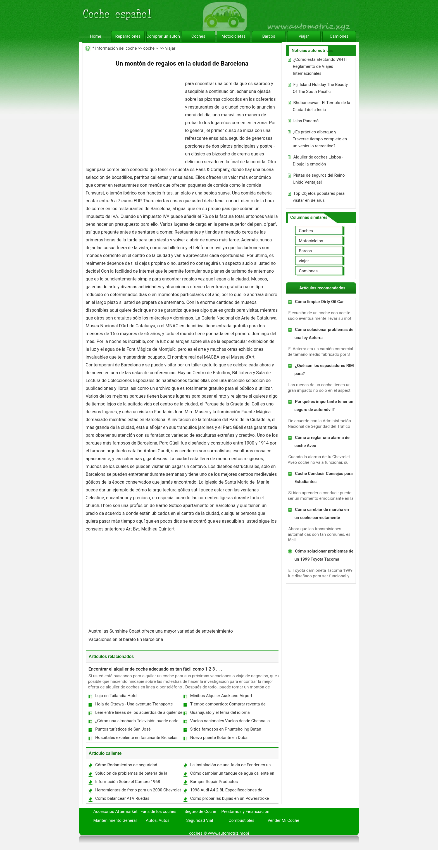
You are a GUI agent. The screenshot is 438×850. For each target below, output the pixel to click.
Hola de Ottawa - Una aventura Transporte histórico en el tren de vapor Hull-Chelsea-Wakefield (134, 705)
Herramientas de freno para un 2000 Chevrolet (138, 790)
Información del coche (116, 48)
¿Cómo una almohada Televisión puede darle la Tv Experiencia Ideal (136, 722)
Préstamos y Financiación (245, 811)
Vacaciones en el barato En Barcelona (126, 639)
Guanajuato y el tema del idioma (220, 712)
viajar (304, 36)
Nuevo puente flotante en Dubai (219, 737)
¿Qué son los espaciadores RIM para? (324, 369)
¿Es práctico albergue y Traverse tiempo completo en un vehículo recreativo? (320, 138)
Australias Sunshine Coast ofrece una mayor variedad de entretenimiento (161, 631)
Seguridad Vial (199, 820)
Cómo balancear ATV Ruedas (122, 798)
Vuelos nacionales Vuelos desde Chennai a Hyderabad (230, 722)
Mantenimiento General (115, 820)
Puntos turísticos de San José (123, 729)
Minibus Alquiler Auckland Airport (221, 695)
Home (95, 36)
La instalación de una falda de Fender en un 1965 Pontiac (230, 766)
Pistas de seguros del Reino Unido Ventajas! (319, 179)
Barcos (268, 36)
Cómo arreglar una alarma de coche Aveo (321, 441)
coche (148, 48)
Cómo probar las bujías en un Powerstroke (229, 798)
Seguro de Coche (200, 811)
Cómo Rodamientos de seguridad (126, 764)
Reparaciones (128, 36)
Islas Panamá (305, 120)
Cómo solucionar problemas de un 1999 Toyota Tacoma (323, 555)
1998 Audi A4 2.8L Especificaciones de (226, 790)
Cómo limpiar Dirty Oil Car (319, 301)
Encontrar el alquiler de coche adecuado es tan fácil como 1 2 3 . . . (155, 669)
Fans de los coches (158, 811)
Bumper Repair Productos (214, 781)
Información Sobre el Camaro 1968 (127, 781)
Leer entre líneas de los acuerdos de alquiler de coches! (138, 713)
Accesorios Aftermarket (115, 811)
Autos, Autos (158, 820)
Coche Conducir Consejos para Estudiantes (323, 477)
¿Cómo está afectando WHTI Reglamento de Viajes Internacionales (320, 66)
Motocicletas (234, 36)
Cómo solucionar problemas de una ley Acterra (323, 333)
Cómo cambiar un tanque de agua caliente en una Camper (232, 774)
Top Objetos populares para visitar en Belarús (318, 197)
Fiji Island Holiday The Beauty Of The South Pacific (320, 88)
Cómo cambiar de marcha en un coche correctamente (321, 513)
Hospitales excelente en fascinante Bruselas (136, 737)
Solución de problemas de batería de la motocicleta (131, 774)
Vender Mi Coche (283, 820)
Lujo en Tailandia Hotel (116, 695)
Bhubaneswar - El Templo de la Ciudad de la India (321, 106)
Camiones (339, 36)
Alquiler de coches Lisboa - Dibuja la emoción (318, 161)
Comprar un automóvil (163, 36)
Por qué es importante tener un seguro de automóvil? (323, 405)
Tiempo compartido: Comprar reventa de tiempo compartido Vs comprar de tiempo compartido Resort (229, 705)
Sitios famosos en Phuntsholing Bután (225, 729)
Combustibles (241, 820)
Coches (198, 36)
